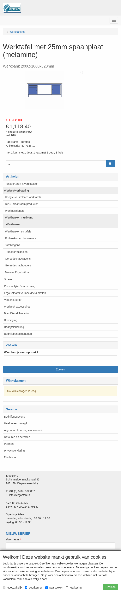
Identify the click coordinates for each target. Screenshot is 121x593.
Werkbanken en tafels (18, 231)
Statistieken (54, 587)
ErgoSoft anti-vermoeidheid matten (25, 293)
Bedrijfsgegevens (14, 416)
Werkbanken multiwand (19, 217)
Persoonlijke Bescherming (19, 286)
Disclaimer (10, 457)
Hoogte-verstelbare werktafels (23, 197)
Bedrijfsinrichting (14, 327)
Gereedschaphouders (18, 265)
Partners (9, 443)
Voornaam (12, 539)
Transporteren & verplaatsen (21, 183)
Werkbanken (13, 224)
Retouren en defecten (17, 437)
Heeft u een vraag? (15, 423)
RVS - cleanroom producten (22, 203)
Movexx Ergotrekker (17, 272)
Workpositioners (14, 210)
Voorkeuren (34, 587)
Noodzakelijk (12, 587)
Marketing (74, 587)
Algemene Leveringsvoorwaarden (24, 430)
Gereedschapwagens (18, 258)
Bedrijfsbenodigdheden (18, 333)
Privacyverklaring (14, 450)
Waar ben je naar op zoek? (21, 352)
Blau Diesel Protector (17, 313)
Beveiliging (10, 320)
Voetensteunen (13, 299)
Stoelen (8, 279)
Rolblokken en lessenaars (20, 238)
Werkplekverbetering (16, 190)
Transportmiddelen (16, 251)
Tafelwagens (12, 245)
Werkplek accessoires (17, 306)
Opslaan (111, 587)
